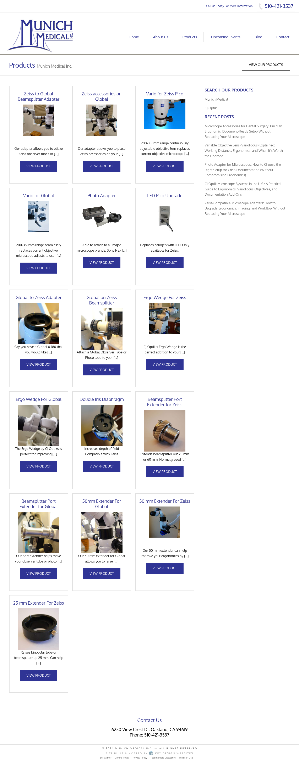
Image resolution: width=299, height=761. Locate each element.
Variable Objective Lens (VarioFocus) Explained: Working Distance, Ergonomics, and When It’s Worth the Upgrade (244, 150)
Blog (258, 37)
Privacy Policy (140, 757)
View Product (39, 166)
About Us (160, 37)
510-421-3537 (279, 6)
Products (189, 37)
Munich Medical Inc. (134, 748)
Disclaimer (105, 757)
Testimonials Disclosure (163, 757)
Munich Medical (216, 99)
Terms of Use (186, 757)
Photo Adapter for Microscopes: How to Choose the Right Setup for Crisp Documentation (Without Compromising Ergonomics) (243, 169)
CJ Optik (211, 108)
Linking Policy (122, 757)
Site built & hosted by (150, 753)
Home (134, 37)
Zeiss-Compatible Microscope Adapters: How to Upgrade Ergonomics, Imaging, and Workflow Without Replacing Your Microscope (245, 208)
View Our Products (266, 65)
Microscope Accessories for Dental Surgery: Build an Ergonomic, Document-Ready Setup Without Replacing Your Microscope (243, 131)
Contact (282, 37)
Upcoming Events (225, 37)
